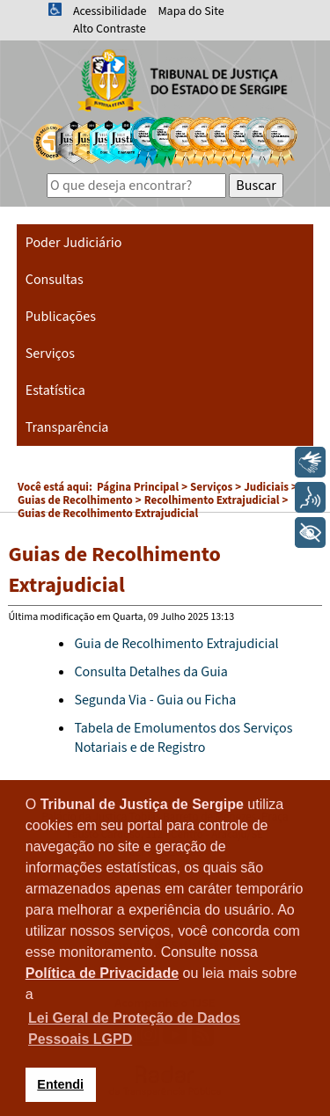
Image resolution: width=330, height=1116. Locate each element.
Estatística (55, 390)
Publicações (61, 316)
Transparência (67, 427)
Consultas (55, 279)
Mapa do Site (191, 11)
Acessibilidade (110, 11)
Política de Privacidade (102, 973)
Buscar (256, 185)
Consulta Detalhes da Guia (150, 672)
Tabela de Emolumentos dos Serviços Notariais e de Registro (183, 737)
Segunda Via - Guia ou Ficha (155, 700)
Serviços (50, 353)
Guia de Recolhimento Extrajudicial (176, 643)
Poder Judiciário (74, 242)
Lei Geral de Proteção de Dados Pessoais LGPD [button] (134, 1028)
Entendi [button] (60, 1084)
